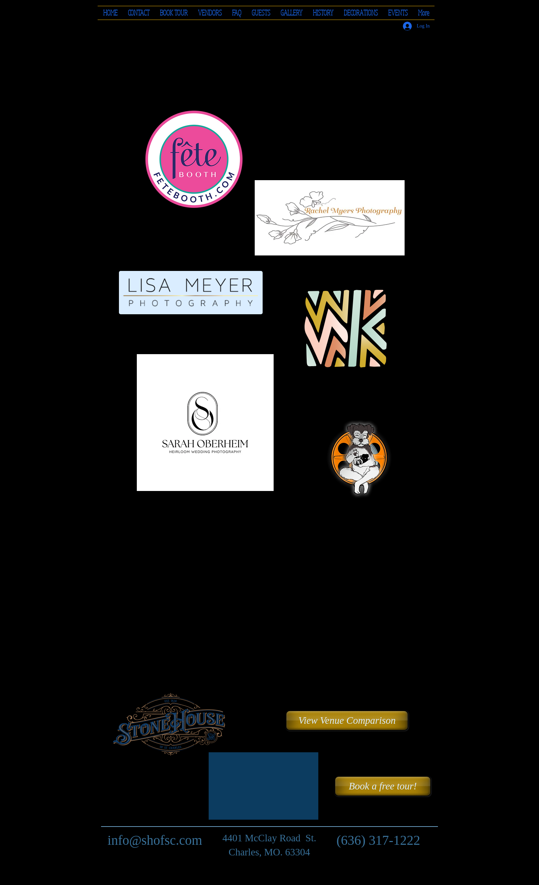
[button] (210, 13)
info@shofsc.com (155, 840)
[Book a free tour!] (382, 786)
